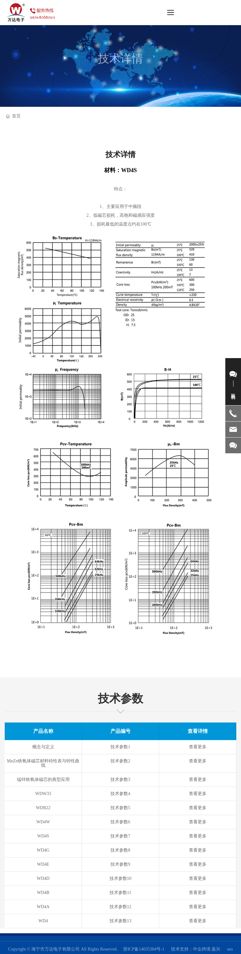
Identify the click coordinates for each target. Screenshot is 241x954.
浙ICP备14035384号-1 (143, 949)
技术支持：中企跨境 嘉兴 (196, 949)
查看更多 (197, 746)
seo (230, 949)
